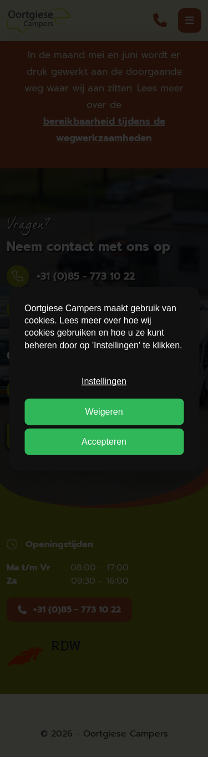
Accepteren (104, 441)
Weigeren (104, 411)
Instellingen (104, 381)
